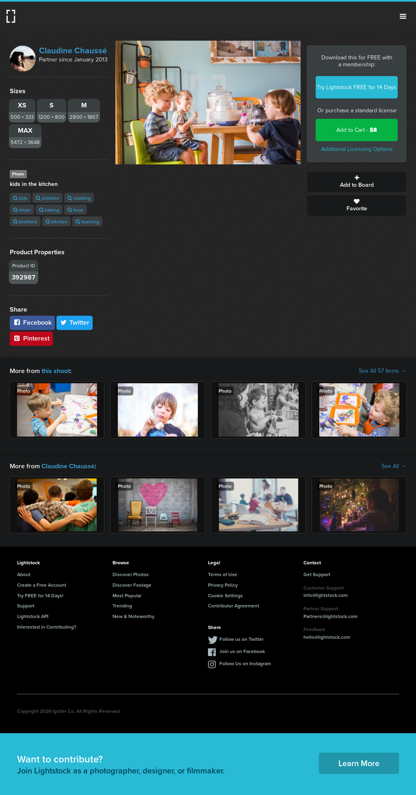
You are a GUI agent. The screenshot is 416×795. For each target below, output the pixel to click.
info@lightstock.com (325, 595)
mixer (22, 209)
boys (75, 209)
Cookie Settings (225, 595)
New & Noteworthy (133, 616)
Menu (403, 16)
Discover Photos (131, 574)
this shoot (55, 371)
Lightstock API (32, 616)
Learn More (358, 763)
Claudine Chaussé (73, 50)
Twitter (75, 322)
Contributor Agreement (233, 605)
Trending (122, 605)
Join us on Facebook (242, 651)
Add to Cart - (356, 130)
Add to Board (356, 182)
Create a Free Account (41, 584)
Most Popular (127, 595)
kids (20, 197)
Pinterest (31, 338)
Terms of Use (222, 574)
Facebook (32, 322)
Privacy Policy (223, 584)
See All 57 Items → (382, 371)
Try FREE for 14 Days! (40, 595)
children (47, 197)
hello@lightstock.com (326, 636)
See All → (393, 466)
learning (87, 221)
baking (49, 209)
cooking (79, 197)
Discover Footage (132, 584)
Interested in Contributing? (46, 626)
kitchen (56, 221)
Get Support (316, 574)
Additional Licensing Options (357, 149)
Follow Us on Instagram (245, 663)
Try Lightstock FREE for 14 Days (356, 87)
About (23, 574)
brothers (25, 221)
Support (26, 605)
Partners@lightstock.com (330, 615)
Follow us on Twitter (241, 639)
